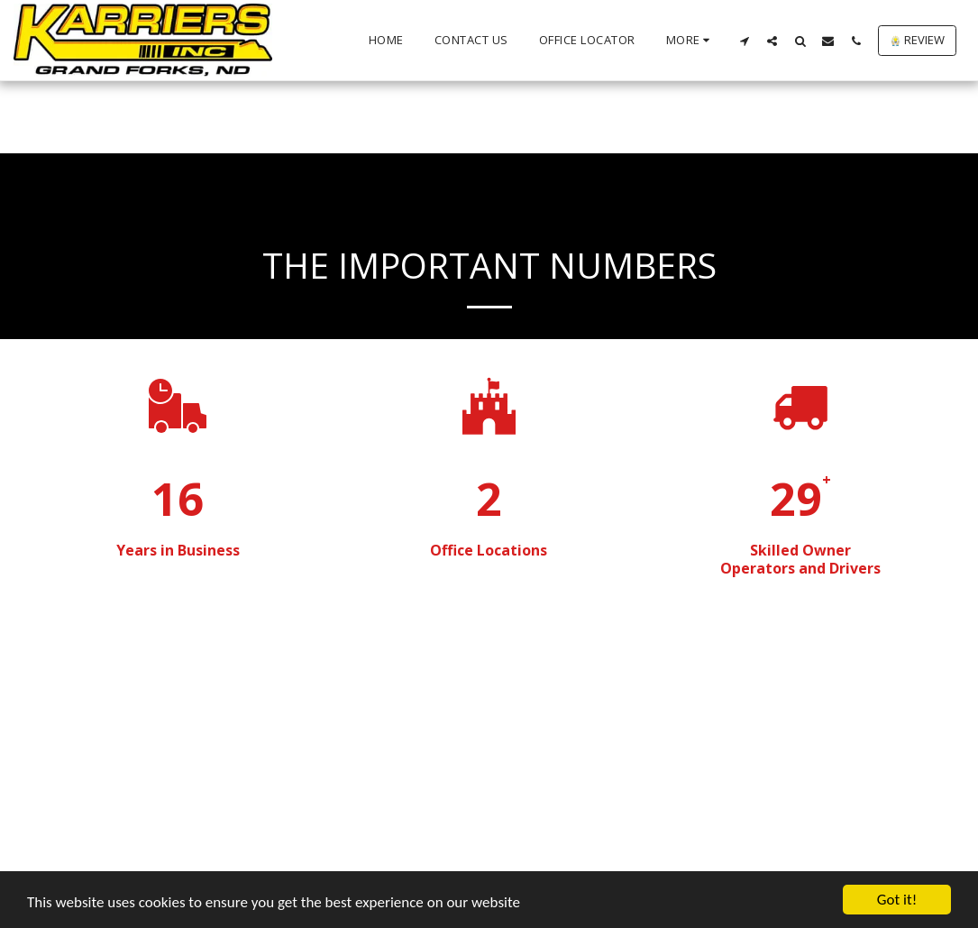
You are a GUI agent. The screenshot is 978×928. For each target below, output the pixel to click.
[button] (744, 40)
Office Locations (488, 550)
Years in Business (178, 550)
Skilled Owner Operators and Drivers (800, 559)
